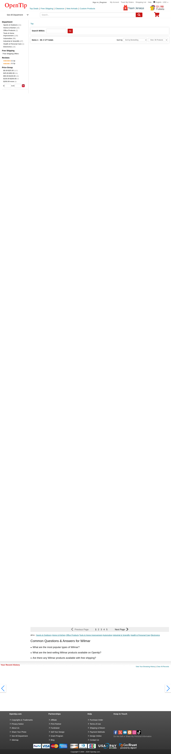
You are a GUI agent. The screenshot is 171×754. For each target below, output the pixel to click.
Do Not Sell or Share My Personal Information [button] (132, 736)
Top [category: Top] (32, 24)
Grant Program (57, 736)
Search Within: (38, 31)
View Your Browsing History (145, 667)
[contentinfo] (16, 5)
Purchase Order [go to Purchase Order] (96, 720)
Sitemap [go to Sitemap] (15, 740)
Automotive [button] (107, 635)
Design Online (96, 736)
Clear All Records (163, 667)
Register (103, 2)
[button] (160, 2)
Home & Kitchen (11, 28)
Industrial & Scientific (13, 41)
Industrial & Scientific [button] (121, 635)
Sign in (95, 2)
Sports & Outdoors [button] (43, 635)
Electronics (9, 47)
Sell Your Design (58, 732)
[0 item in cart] (156, 15)
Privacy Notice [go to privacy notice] (18, 724)
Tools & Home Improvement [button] (90, 635)
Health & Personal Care (13, 44)
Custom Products (87, 8)
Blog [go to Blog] (53, 740)
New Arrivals (72, 8)
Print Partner (56, 724)
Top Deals (34, 8)
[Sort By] (135, 40)
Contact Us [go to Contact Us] (94, 740)
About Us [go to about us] (15, 728)
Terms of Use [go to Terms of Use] (95, 724)
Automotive (9, 38)
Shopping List (141, 2)
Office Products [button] (72, 635)
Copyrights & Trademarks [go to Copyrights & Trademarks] (22, 720)
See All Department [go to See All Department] (20, 736)
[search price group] (23, 85)
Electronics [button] (155, 635)
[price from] (7, 86)
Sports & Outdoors (12, 25)
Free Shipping (47, 8)
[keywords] (88, 15)
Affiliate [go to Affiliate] (54, 720)
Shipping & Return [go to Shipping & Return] (97, 728)
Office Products (10, 30)
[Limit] (158, 40)
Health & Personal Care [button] (140, 635)
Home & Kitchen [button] (58, 635)
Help (149, 2)
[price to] (18, 86)
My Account (114, 2)
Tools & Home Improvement (10, 34)
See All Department (15, 15)
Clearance (59, 8)
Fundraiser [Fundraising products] (55, 728)
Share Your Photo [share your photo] (19, 732)
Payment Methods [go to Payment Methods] (97, 732)
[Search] (139, 15)
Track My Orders (127, 2)
